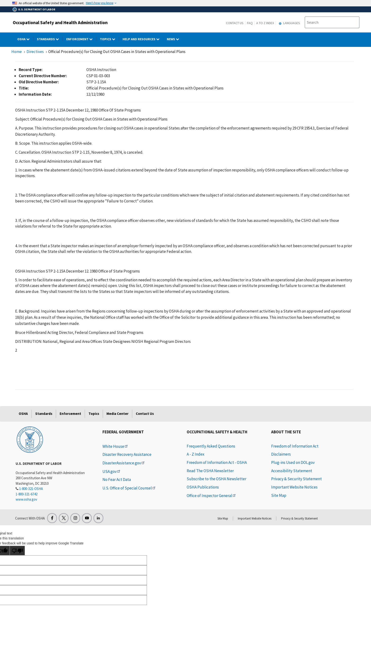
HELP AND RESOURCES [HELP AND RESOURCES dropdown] (143, 39)
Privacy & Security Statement (296, 478)
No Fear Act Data (116, 479)
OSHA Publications (203, 487)
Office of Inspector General (211, 495)
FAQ (250, 23)
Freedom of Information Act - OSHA (217, 462)
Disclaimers (281, 454)
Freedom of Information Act (294, 446)
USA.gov (111, 471)
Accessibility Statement (291, 470)
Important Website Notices (294, 487)
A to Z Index (265, 23)
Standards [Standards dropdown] (50, 39)
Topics (93, 413)
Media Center (117, 413)
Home (16, 51)
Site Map (278, 495)
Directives (35, 51)
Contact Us (234, 23)
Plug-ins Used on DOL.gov (293, 462)
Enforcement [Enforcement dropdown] (81, 39)
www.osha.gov (26, 499)
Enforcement (70, 413)
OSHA (23, 413)
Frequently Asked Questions (211, 446)
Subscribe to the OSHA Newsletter (216, 478)
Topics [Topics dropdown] (109, 39)
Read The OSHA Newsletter (210, 470)
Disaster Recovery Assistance (126, 454)
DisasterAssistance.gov (123, 463)
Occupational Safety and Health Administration (60, 22)
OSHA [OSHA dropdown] (25, 39)
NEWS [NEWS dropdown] (175, 39)
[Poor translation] (17, 550)
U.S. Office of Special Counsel (129, 488)
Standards (43, 413)
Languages (289, 23)
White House (115, 446)
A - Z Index (195, 454)
